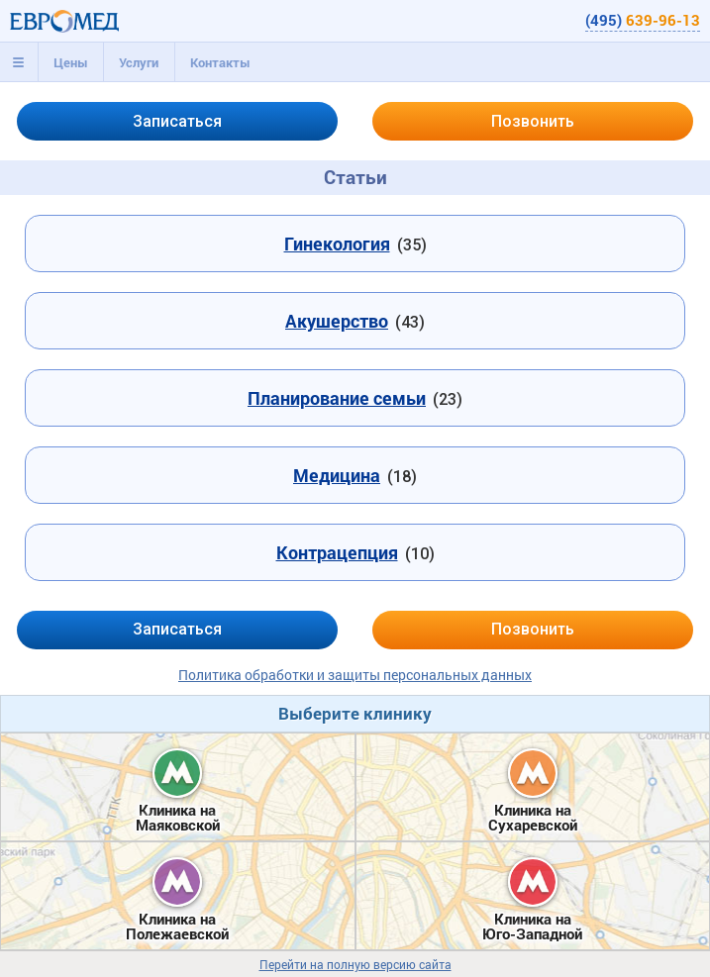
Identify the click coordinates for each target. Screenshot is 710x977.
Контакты (220, 62)
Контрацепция (337, 552)
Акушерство (336, 321)
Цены (70, 62)
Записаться (177, 121)
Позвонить (532, 121)
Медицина (336, 475)
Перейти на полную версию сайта (355, 964)
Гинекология (337, 243)
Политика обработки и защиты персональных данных (355, 674)
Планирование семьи (337, 398)
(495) (642, 20)
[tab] (19, 62)
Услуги (138, 62)
